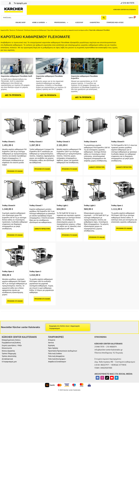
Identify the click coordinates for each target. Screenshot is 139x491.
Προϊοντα (13, 30)
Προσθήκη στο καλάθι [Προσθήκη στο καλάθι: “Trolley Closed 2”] (42, 168)
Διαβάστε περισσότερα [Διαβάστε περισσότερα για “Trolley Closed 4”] (97, 166)
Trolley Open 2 (8, 270)
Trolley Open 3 (36, 270)
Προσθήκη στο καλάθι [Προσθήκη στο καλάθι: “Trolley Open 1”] (124, 227)
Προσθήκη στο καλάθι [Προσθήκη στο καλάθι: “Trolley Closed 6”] (15, 234)
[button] (35, 23)
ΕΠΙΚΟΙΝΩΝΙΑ (101, 336)
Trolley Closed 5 (118, 141)
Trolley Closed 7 (36, 204)
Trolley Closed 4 (91, 141)
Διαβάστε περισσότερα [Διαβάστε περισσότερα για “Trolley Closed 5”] (124, 166)
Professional (21, 30)
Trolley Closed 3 (64, 141)
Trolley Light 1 (63, 204)
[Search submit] (103, 18)
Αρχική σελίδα (5, 30)
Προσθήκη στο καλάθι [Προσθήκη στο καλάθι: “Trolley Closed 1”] (15, 170)
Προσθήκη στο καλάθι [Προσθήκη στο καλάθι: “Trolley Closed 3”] (69, 168)
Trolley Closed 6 (9, 204)
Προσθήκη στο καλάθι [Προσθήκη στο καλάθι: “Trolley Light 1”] (69, 234)
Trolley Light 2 (90, 204)
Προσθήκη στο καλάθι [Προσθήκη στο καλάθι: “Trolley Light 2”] (97, 236)
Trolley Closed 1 (9, 141)
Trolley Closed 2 (36, 141)
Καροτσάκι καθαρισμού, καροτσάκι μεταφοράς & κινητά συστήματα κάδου (73, 30)
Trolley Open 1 (117, 204)
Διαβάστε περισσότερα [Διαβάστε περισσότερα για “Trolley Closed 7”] (42, 228)
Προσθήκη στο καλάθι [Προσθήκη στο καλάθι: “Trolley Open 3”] (42, 298)
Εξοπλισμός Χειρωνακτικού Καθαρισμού (38, 30)
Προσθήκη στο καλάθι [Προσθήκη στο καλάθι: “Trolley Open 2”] (15, 300)
